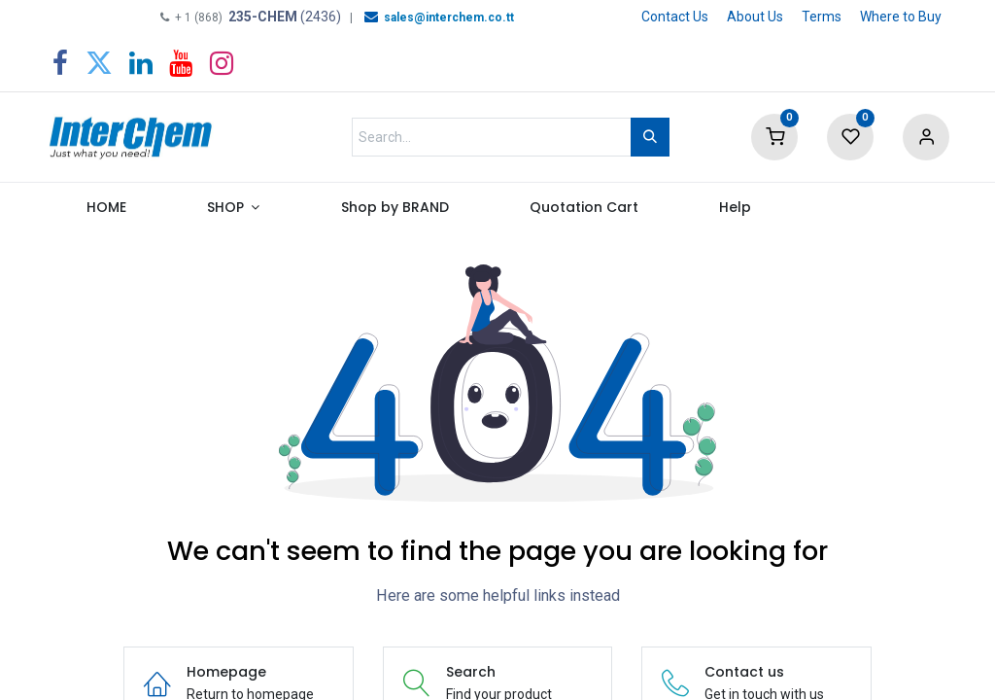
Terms (821, 16)
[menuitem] (106, 212)
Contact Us (674, 16)
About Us (755, 16)
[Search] (650, 137)
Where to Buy (901, 16)
